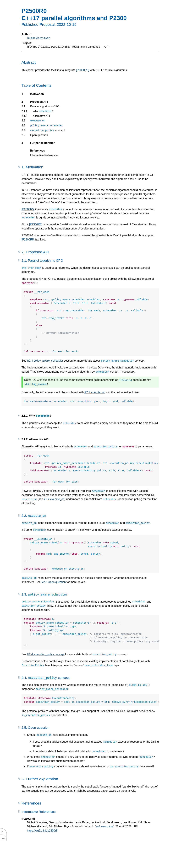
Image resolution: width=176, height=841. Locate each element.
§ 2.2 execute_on (94, 392)
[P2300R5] (82, 70)
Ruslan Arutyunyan (38, 37)
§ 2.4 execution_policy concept (45, 654)
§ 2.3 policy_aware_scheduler (45, 360)
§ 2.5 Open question (53, 582)
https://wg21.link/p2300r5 (42, 830)
